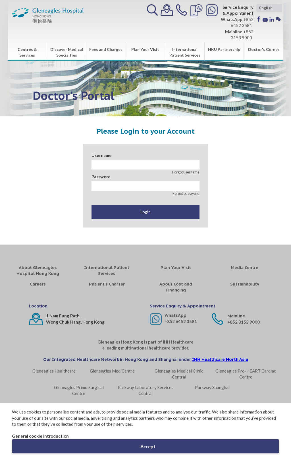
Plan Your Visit (145, 49)
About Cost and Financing (175, 287)
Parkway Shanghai (212, 387)
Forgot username (185, 172)
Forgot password (185, 193)
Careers (38, 284)
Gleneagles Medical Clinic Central (179, 373)
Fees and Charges (105, 49)
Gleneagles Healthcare (54, 370)
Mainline (236, 316)
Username (102, 155)
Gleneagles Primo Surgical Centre (79, 390)
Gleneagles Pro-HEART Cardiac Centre (245, 373)
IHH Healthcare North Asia (220, 359)
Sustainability (244, 284)
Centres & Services (27, 52)
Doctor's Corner (263, 49)
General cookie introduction (40, 436)
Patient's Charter (107, 284)
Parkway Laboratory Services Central (145, 390)
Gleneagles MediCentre (112, 370)
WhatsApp (175, 315)
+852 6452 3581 (181, 321)
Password (101, 176)
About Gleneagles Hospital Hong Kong (37, 270)
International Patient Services (184, 52)
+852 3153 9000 (243, 321)
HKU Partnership (224, 49)
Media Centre (244, 267)
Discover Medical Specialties (66, 52)
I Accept (146, 446)
